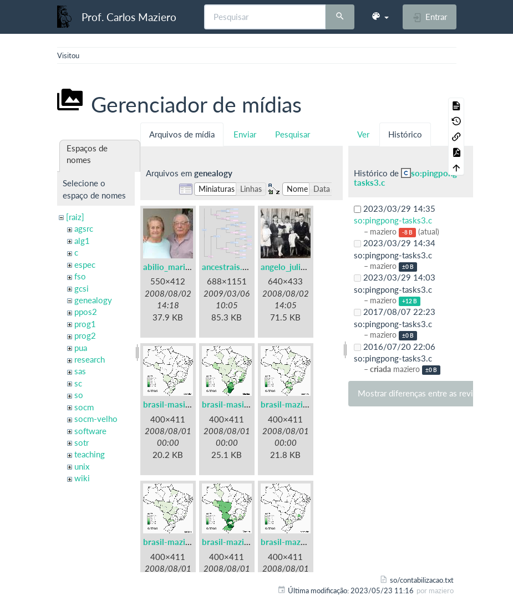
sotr (81, 442)
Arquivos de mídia (182, 134)
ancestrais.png (229, 267)
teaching (89, 454)
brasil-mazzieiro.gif (297, 542)
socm (84, 407)
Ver (363, 134)
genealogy (93, 300)
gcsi (81, 288)
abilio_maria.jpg (173, 267)
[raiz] (75, 217)
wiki (82, 478)
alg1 (82, 241)
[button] (380, 16)
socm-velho (96, 419)
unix (81, 466)
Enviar (244, 134)
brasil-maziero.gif (235, 542)
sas (80, 371)
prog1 (85, 324)
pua (80, 348)
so (78, 395)
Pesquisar (292, 134)
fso (80, 276)
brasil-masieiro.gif (177, 404)
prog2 (85, 335)
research (89, 359)
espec (84, 264)
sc (78, 383)
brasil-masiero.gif (235, 404)
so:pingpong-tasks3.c (407, 177)
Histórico (405, 134)
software (90, 431)
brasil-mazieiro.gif (295, 404)
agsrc (83, 228)
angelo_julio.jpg (290, 267)
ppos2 (85, 312)
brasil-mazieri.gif (175, 542)
